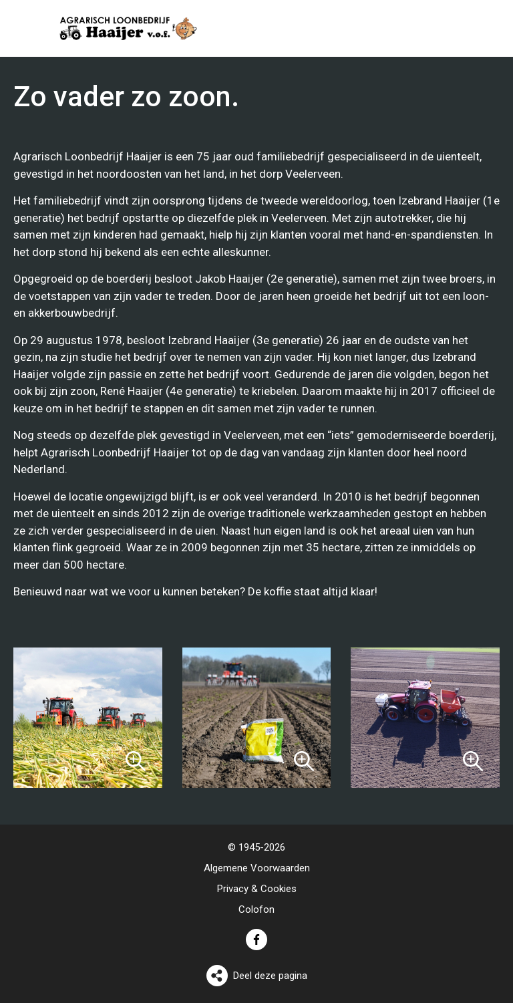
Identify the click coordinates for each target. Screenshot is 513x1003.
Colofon (256, 909)
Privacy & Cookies (257, 889)
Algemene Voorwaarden (257, 868)
